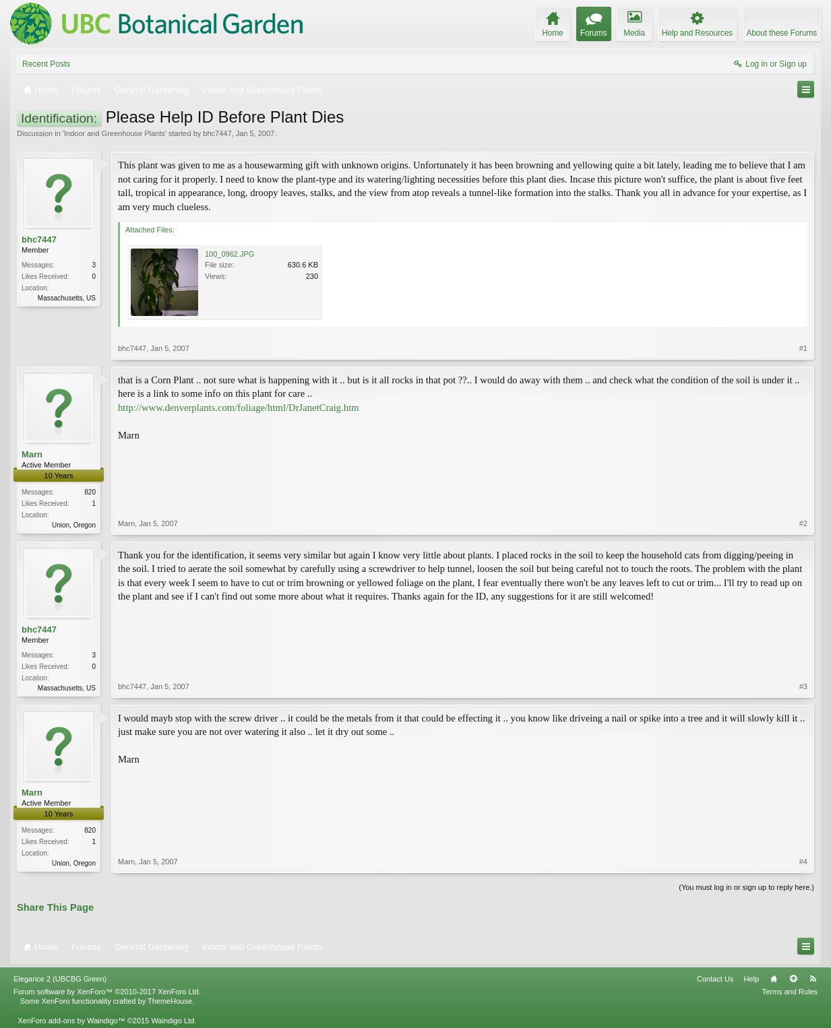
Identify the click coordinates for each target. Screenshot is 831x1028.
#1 (803, 348)
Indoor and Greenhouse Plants (114, 133)
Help (751, 979)
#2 (803, 523)
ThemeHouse (170, 1001)
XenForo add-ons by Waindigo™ (71, 1021)
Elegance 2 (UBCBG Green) (59, 979)
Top (793, 979)
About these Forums (782, 33)
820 (90, 492)
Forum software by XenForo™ (107, 992)
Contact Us (715, 979)
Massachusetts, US (67, 298)
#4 (803, 862)
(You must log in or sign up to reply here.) (746, 887)
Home (773, 979)
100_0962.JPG (229, 254)
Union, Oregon (74, 525)
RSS (813, 979)
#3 (803, 686)
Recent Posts (46, 64)
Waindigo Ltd (172, 1021)
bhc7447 (217, 133)
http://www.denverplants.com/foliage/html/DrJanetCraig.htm (238, 407)
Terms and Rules (790, 992)
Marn (32, 454)
